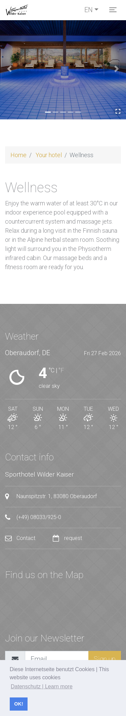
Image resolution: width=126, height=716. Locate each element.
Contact (21, 538)
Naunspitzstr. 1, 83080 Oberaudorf (51, 496)
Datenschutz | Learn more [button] (42, 686)
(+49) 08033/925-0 (33, 517)
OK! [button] (18, 704)
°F (61, 370)
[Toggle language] (91, 10)
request (67, 538)
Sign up (105, 659)
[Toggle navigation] (113, 9)
